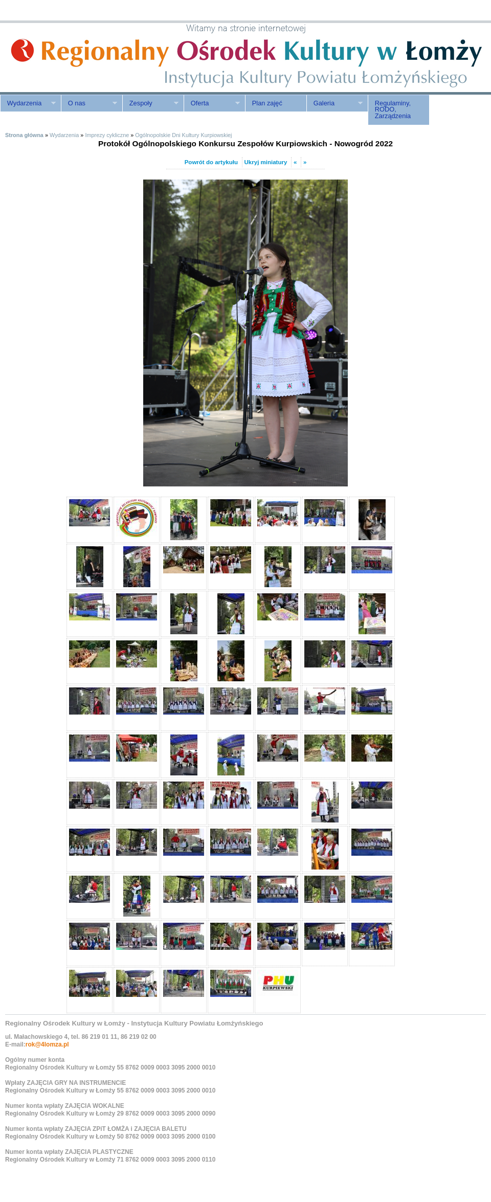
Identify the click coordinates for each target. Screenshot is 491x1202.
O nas (89, 103)
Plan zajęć (267, 103)
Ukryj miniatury (265, 162)
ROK (87, 57)
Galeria (334, 103)
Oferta (212, 103)
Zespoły (150, 103)
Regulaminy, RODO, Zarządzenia (393, 109)
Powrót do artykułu (211, 162)
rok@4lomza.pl (47, 1044)
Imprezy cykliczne (107, 135)
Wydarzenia (28, 103)
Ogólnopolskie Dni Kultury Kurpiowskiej (183, 135)
